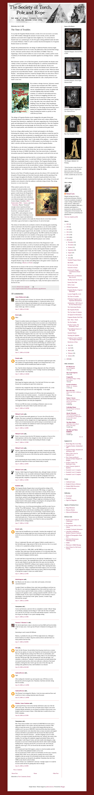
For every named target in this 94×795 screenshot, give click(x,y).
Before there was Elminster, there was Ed (75, 276)
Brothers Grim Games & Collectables (72, 520)
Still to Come (71, 285)
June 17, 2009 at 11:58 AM (22, 374)
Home (35, 773)
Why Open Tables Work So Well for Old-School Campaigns (73, 401)
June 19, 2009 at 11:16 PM (22, 685)
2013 (67, 229)
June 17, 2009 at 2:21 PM (21, 573)
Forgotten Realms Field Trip (75, 317)
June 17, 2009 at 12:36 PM (22, 408)
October (70, 247)
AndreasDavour (19, 673)
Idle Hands (70, 262)
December (71, 242)
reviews (29, 288)
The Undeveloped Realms (74, 307)
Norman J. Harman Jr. (21, 622)
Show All (81, 436)
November (71, 245)
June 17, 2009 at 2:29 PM (21, 600)
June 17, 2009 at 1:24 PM (21, 428)
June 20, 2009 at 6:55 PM (21, 715)
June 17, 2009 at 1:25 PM (21, 442)
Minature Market (70, 510)
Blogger (63, 786)
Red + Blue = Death (73, 319)
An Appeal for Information (74, 314)
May (69, 345)
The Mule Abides (71, 422)
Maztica (25, 262)
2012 (67, 232)
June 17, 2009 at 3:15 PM (21, 617)
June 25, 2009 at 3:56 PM (21, 766)
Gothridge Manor (71, 407)
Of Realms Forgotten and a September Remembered (75, 299)
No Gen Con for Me (73, 265)
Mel (16, 647)
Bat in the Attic (70, 390)
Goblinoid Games (70, 482)
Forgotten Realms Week (21, 288)
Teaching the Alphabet (73, 335)
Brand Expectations (73, 287)
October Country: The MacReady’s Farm (73, 325)
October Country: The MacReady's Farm (71, 463)
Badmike (17, 485)
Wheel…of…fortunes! (71, 386)
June (69, 258)
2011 (67, 234)
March (70, 350)
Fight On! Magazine (71, 500)
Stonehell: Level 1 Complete (73, 470)
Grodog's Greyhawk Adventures (74, 529)
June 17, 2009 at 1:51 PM (21, 523)
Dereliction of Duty (73, 342)
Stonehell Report (72, 333)
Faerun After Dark (72, 282)
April (69, 348)
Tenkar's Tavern (70, 398)
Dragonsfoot (69, 523)
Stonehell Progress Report (74, 260)
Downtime (69, 433)
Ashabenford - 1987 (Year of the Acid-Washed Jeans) (75, 303)
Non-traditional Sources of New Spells (74, 329)
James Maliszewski (20, 297)
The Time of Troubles (73, 296)
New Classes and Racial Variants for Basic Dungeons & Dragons (74, 459)
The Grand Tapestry (72, 372)
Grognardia (69, 377)
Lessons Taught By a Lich (74, 294)
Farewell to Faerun (72, 267)
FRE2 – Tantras (23, 203)
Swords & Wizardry (71, 488)
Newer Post (15, 773)
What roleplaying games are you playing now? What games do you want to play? (73, 416)
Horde (30, 262)
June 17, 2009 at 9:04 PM (21, 642)
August (70, 252)
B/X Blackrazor (70, 366)
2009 (67, 240)
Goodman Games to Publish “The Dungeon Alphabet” (75, 338)
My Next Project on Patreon (73, 409)
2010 (67, 237)
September (71, 250)
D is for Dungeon (70, 368)
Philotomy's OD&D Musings (73, 545)
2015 (67, 224)
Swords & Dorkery (71, 384)
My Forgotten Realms (73, 309)
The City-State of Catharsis (75, 312)
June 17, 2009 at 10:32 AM (22, 352)
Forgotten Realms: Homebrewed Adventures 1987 (74, 450)
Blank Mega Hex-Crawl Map (73, 443)
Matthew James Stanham (22, 703)
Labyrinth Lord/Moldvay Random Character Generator (73, 532)
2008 (67, 359)
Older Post (56, 773)
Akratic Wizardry (71, 413)
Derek (17, 315)
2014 (67, 227)
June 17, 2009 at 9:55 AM (22, 309)
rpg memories (34, 288)
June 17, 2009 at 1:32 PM (21, 480)
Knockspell (69, 496)
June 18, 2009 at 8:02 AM (22, 667)
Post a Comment (17, 769)
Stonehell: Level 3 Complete (73, 474)
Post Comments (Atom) (24, 776)
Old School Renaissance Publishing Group (72, 539)
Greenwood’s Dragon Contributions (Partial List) (74, 271)
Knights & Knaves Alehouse (73, 484)
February (70, 353)
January (70, 356)
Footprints (68, 498)
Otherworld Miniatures (72, 512)
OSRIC (68, 542)
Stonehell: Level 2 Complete (73, 472)
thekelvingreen (19, 579)
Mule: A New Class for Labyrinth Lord (72, 454)
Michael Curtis (19, 414)
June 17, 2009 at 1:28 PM (21, 464)
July (69, 255)
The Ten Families (72, 322)
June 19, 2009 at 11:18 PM (22, 697)
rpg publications (42, 288)
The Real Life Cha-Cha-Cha (75, 280)
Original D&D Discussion (72, 486)
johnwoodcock (50, 786)
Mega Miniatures (70, 507)
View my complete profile (71, 217)
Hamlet (17, 358)
